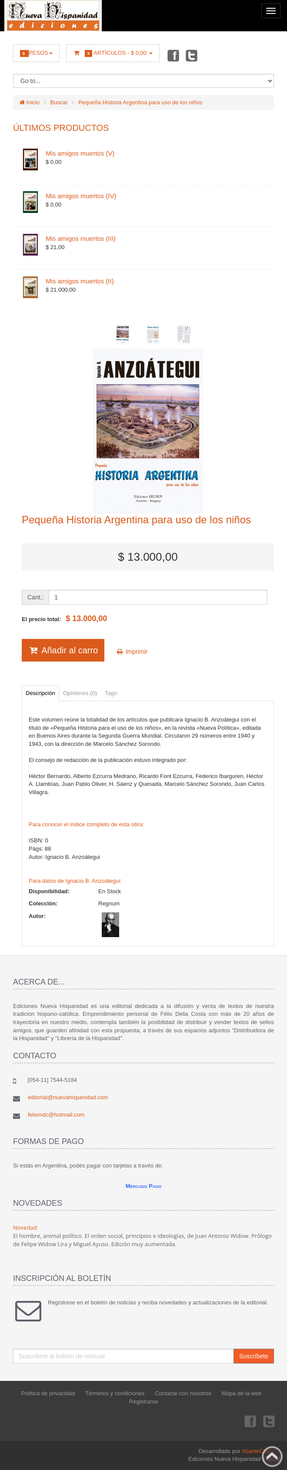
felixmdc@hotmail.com (56, 1114)
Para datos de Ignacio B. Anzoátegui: (75, 881)
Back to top (272, 1456)
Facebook (172, 55)
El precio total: (64, 618)
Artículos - (113, 53)
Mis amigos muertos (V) (80, 153)
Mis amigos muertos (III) (81, 238)
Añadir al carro (63, 650)
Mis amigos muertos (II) (80, 281)
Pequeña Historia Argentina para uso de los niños (140, 102)
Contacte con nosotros (183, 1393)
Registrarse (143, 1401)
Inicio (30, 102)
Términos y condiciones (115, 1393)
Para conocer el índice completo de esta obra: (86, 824)
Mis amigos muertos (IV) (81, 196)
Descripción (40, 693)
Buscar (58, 102)
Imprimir (131, 651)
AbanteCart (256, 1451)
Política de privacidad (48, 1393)
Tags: (111, 693)
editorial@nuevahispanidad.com (68, 1097)
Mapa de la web (242, 1393)
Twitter (191, 55)
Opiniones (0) (80, 693)
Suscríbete (253, 1356)
